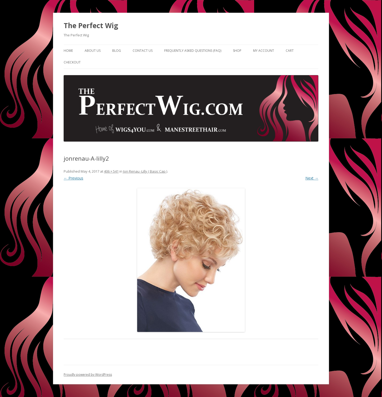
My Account (263, 50)
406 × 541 (111, 171)
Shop (237, 50)
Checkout (72, 62)
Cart (290, 50)
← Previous (73, 178)
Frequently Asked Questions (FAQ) (192, 50)
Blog (116, 50)
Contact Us (143, 50)
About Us (93, 50)
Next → (311, 178)
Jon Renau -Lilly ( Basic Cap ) (145, 171)
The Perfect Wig (91, 25)
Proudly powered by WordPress (88, 374)
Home (68, 50)
